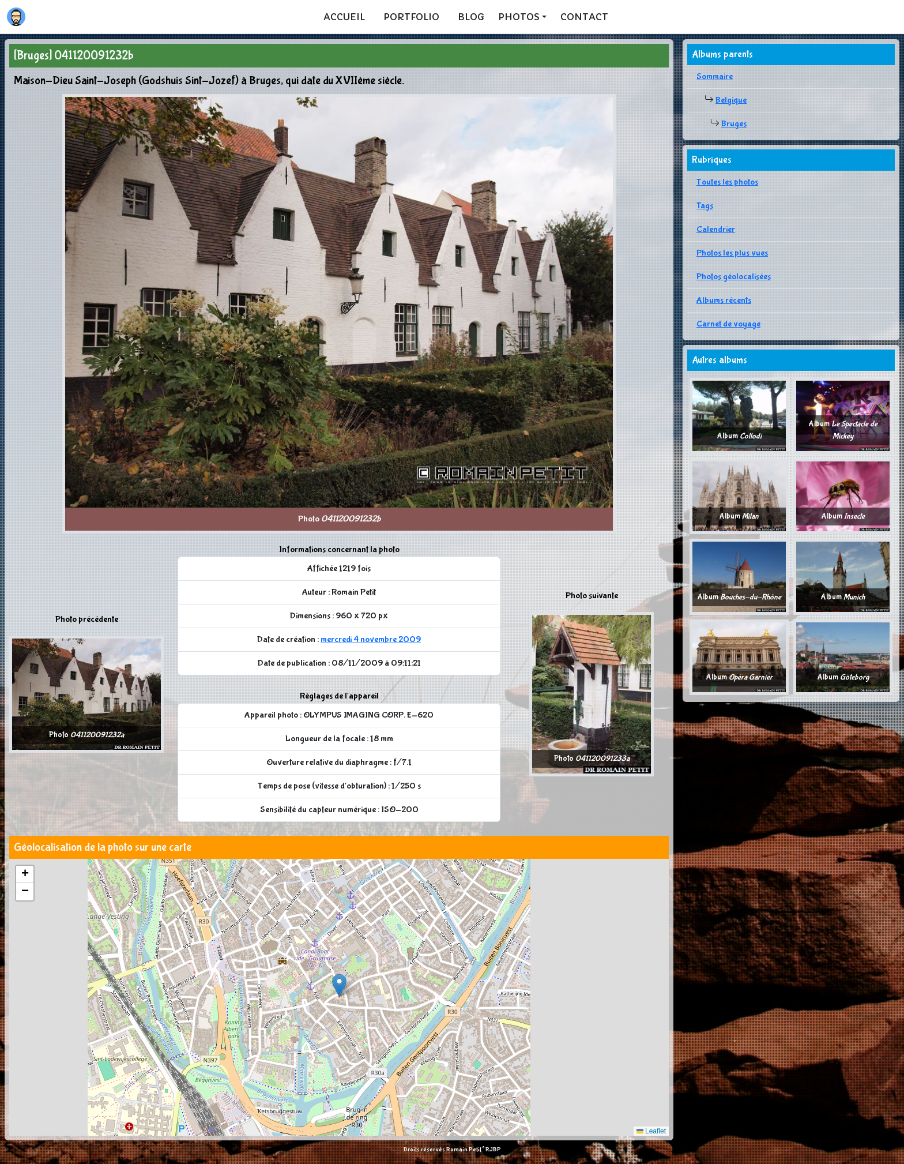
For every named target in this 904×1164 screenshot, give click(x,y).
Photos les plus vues (732, 252)
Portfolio (411, 16)
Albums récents (723, 300)
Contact (584, 16)
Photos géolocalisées (733, 276)
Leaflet (651, 1131)
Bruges (734, 123)
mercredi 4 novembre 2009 (371, 639)
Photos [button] (519, 16)
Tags (704, 205)
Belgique (731, 100)
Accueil (344, 16)
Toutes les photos (727, 182)
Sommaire (714, 76)
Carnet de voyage (728, 323)
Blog (471, 16)
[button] (339, 985)
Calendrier (715, 229)
